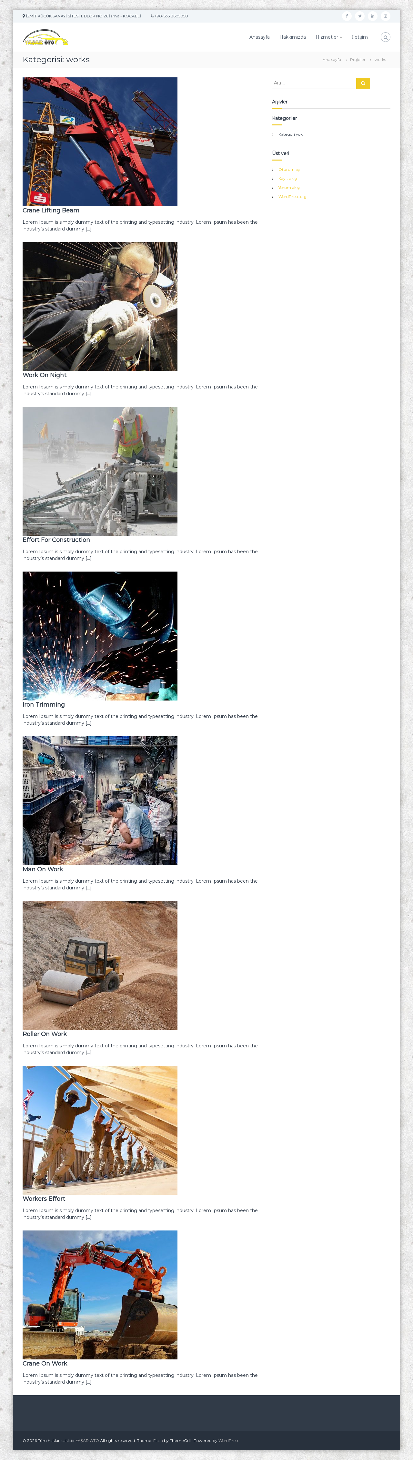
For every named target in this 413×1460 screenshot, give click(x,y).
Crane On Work (45, 1363)
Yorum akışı (289, 187)
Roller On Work (45, 1034)
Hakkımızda (292, 37)
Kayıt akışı (287, 178)
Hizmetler (327, 37)
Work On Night (44, 375)
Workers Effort (44, 1198)
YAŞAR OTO (87, 1440)
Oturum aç (289, 169)
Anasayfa (259, 37)
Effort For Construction (56, 540)
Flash (158, 1440)
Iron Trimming (44, 704)
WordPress (228, 1440)
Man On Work (43, 869)
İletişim (360, 37)
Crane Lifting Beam (51, 210)
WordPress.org (292, 196)
